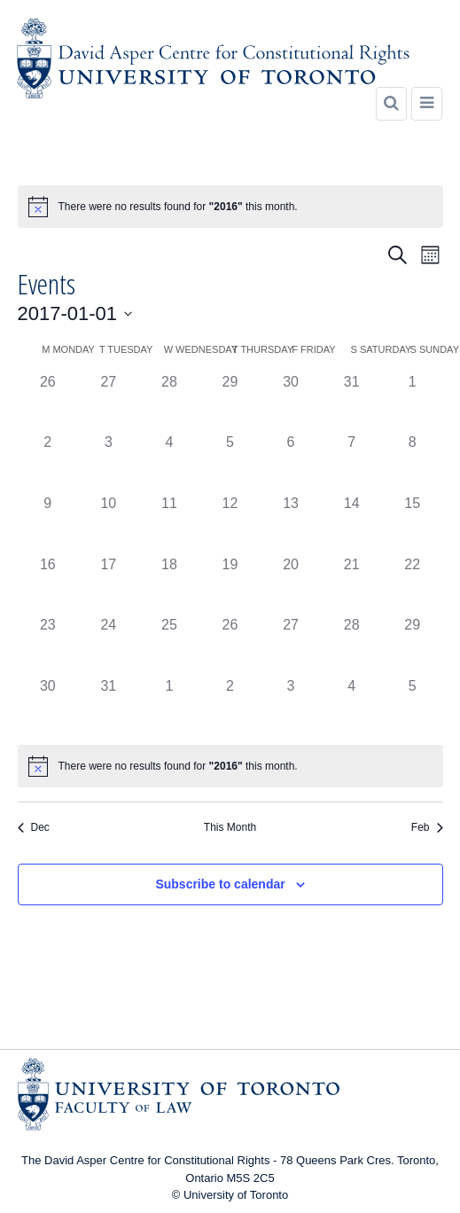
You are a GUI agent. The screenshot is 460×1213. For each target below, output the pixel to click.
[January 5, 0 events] (230, 462)
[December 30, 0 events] (291, 402)
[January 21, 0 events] (351, 584)
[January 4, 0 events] (169, 462)
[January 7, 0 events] (351, 462)
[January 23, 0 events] (48, 645)
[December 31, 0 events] (351, 402)
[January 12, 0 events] (230, 523)
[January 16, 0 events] (48, 584)
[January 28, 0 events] (351, 645)
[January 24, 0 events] (108, 645)
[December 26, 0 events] (48, 402)
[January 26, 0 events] (230, 645)
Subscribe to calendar (220, 884)
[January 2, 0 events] (48, 462)
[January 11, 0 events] (169, 523)
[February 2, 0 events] (230, 706)
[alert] (230, 206)
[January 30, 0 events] (48, 706)
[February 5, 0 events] (412, 706)
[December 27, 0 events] (108, 402)
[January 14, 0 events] (351, 523)
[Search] (391, 104)
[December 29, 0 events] (230, 402)
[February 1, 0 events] (169, 706)
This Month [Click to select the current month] (230, 827)
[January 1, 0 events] (412, 402)
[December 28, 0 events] (169, 402)
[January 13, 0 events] (291, 523)
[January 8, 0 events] (412, 462)
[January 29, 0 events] (412, 645)
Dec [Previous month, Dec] (34, 827)
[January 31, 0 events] (108, 706)
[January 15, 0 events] (412, 523)
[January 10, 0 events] (108, 523)
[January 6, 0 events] (291, 462)
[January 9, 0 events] (48, 523)
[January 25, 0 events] (169, 645)
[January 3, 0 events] (108, 462)
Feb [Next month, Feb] (427, 827)
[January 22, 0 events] (412, 584)
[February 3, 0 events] (291, 706)
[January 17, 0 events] (108, 584)
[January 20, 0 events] (291, 584)
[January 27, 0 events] (291, 645)
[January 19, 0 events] (230, 584)
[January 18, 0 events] (169, 584)
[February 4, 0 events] (351, 706)
